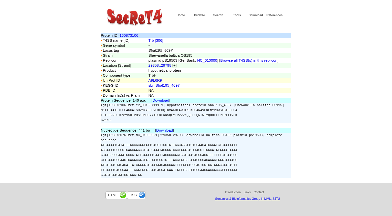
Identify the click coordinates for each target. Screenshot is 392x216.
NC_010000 (207, 60)
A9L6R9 (155, 80)
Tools (237, 15)
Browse (199, 15)
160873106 (129, 35)
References (274, 15)
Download (255, 15)
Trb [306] (155, 40)
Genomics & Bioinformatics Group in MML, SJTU (247, 199)
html (113, 195)
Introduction (233, 192)
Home (180, 15)
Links (247, 192)
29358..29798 (160, 65)
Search (218, 15)
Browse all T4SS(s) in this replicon (248, 60)
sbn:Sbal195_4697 (164, 85)
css (133, 195)
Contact (259, 192)
